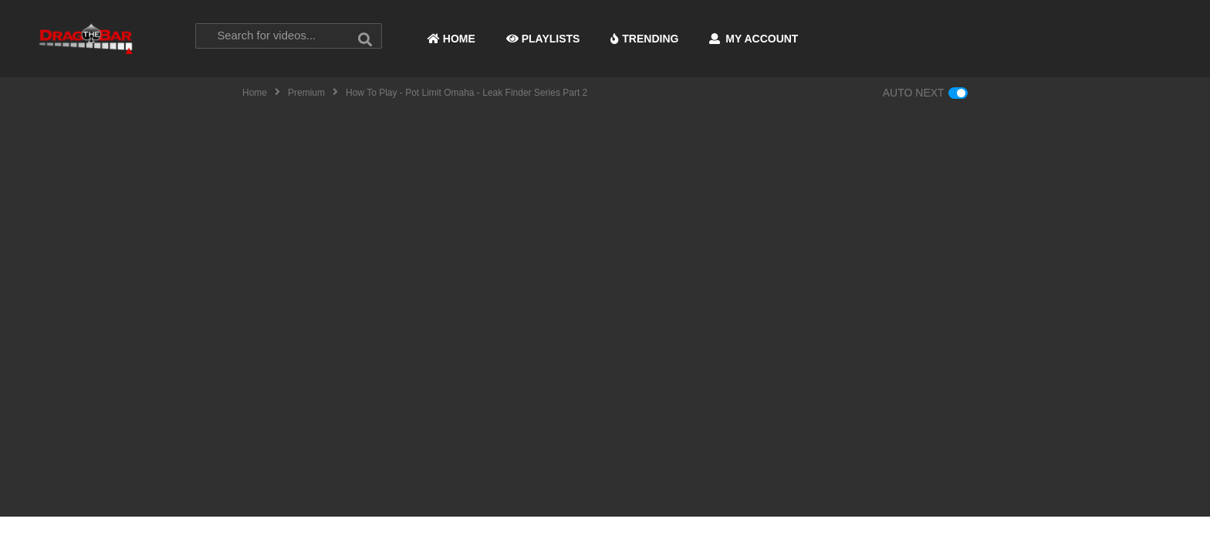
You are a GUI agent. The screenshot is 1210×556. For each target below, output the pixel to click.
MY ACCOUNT (753, 38)
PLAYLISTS (543, 38)
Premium (306, 92)
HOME (451, 38)
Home (254, 92)
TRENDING (644, 38)
